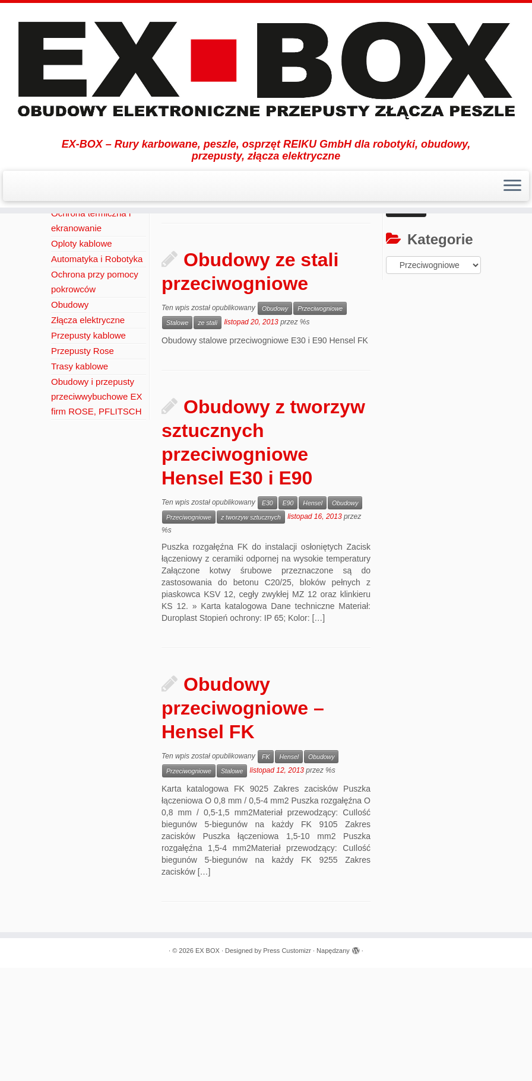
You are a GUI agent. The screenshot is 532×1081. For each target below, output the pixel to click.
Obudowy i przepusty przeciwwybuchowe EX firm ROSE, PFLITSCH (96, 510)
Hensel (312, 616)
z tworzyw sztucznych (251, 630)
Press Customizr (287, 1063)
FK (266, 869)
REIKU (64, 296)
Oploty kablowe (81, 357)
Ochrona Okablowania (95, 311)
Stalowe (177, 435)
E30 (267, 616)
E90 (288, 616)
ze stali (207, 435)
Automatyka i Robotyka (96, 372)
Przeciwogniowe (320, 421)
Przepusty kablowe (88, 449)
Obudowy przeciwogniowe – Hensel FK (243, 821)
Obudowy (244, 243)
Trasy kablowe (79, 479)
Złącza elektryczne (88, 433)
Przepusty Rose (82, 464)
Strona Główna (78, 243)
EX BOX (207, 1063)
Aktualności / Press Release (166, 243)
